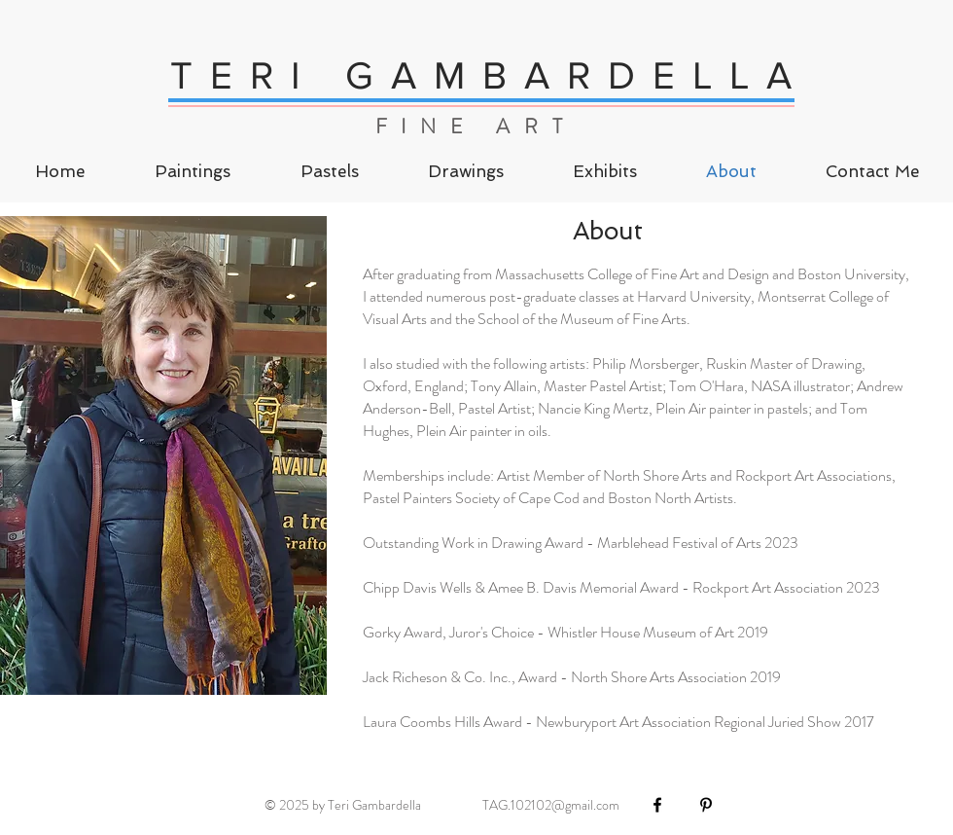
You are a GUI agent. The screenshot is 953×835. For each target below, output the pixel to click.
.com (606, 805)
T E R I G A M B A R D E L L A (482, 75)
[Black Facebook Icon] (657, 805)
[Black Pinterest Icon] (706, 805)
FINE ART (476, 126)
